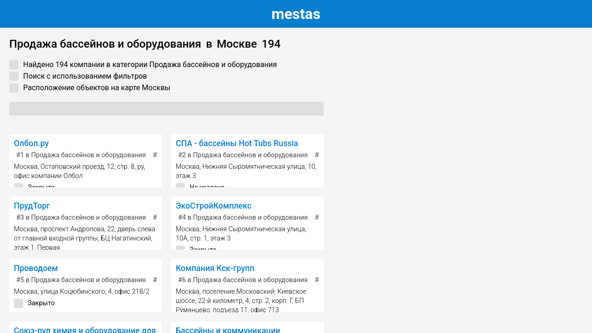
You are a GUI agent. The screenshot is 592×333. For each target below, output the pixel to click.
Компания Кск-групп (215, 268)
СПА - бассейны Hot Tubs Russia (237, 143)
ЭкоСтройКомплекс (214, 205)
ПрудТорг (32, 205)
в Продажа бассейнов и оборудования (81, 155)
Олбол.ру (31, 143)
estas (296, 14)
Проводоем (36, 268)
